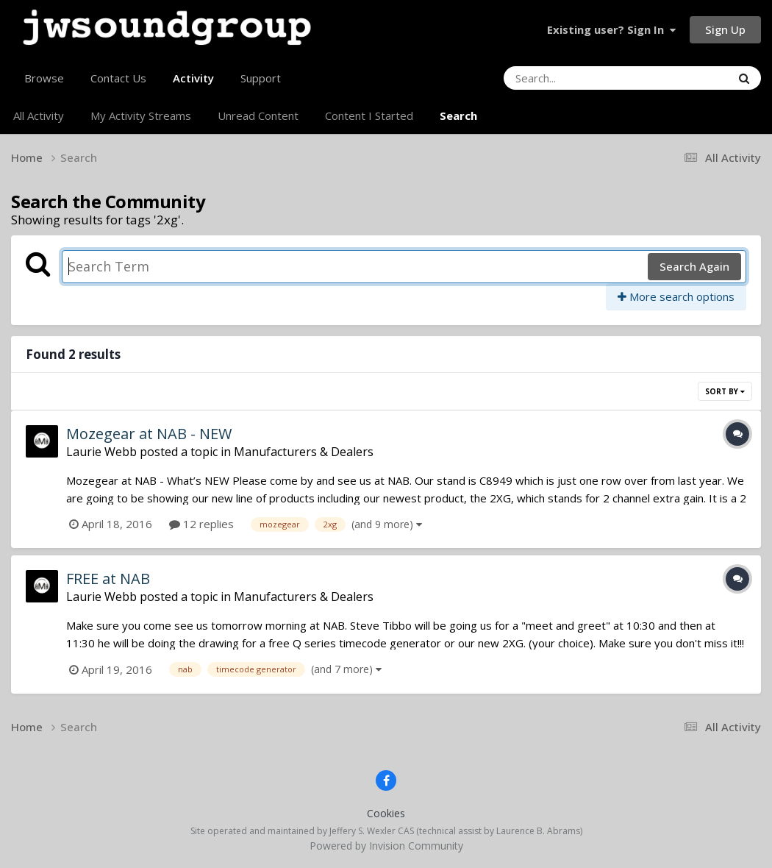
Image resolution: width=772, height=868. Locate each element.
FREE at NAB (108, 578)
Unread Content (258, 115)
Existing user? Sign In (611, 29)
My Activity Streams (140, 115)
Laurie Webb (101, 452)
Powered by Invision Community (386, 846)
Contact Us (118, 78)
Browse (44, 78)
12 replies (201, 523)
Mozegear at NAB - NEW (149, 434)
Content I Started (369, 115)
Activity (193, 84)
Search (458, 115)
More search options (676, 296)
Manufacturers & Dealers (304, 452)
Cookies (386, 813)
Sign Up (725, 29)
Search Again (694, 266)
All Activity (38, 115)
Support (260, 78)
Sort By (725, 391)
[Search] (577, 78)
